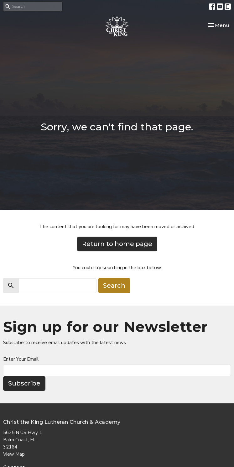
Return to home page (117, 244)
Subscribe (24, 383)
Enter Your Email (21, 359)
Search (114, 285)
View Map (14, 454)
